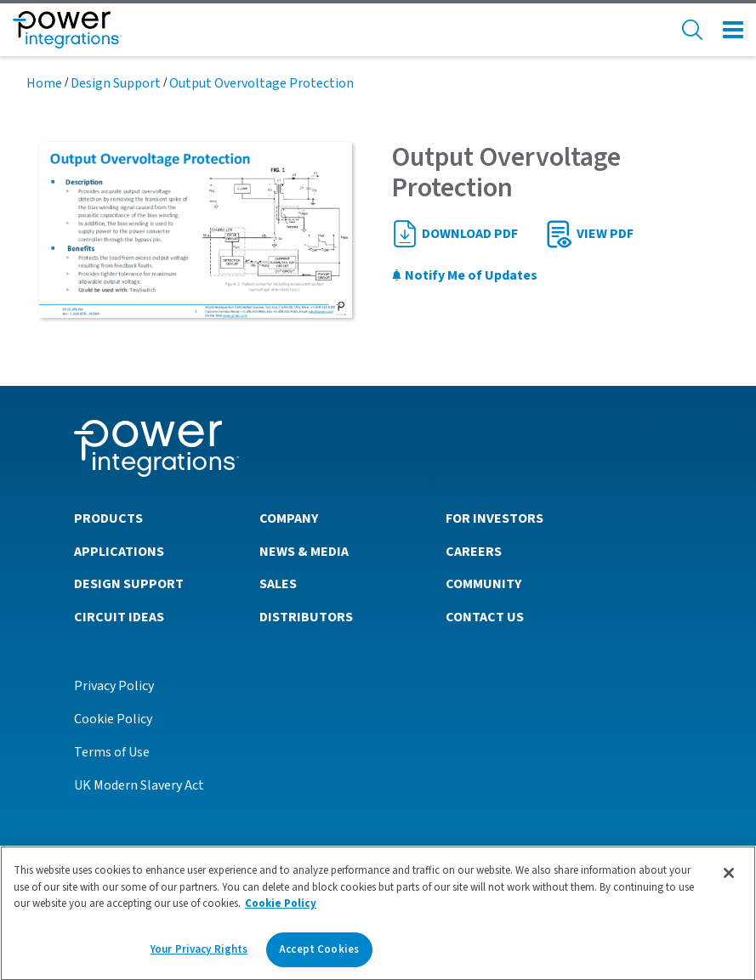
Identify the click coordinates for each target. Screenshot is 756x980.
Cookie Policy (113, 719)
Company (288, 518)
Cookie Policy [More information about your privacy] (280, 907)
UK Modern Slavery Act (139, 785)
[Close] (728, 877)
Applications (119, 551)
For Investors (494, 518)
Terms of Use (112, 752)
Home (44, 83)
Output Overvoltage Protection (261, 83)
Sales (278, 584)
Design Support (116, 83)
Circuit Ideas (119, 617)
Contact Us (485, 617)
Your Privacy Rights (199, 953)
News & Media (304, 551)
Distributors (306, 617)
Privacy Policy (114, 686)
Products (108, 518)
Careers (474, 551)
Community (483, 584)
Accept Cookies (319, 953)
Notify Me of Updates (464, 275)
